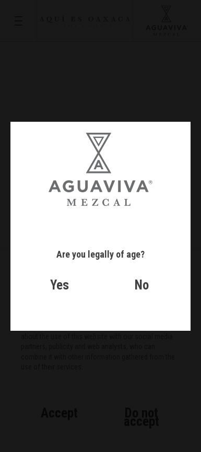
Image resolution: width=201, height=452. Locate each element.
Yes (59, 285)
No (142, 285)
